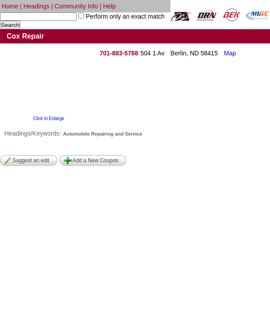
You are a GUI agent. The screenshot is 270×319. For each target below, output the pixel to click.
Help (109, 6)
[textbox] (38, 16)
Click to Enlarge (48, 118)
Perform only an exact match (124, 16)
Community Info (76, 6)
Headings (36, 6)
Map (230, 53)
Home (10, 6)
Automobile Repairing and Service (102, 133)
